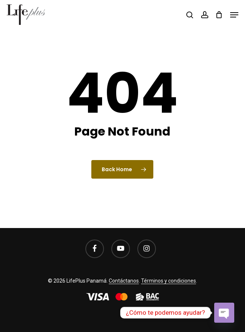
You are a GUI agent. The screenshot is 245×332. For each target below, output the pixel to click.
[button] (234, 15)
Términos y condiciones (168, 281)
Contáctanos (124, 281)
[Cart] (219, 14)
